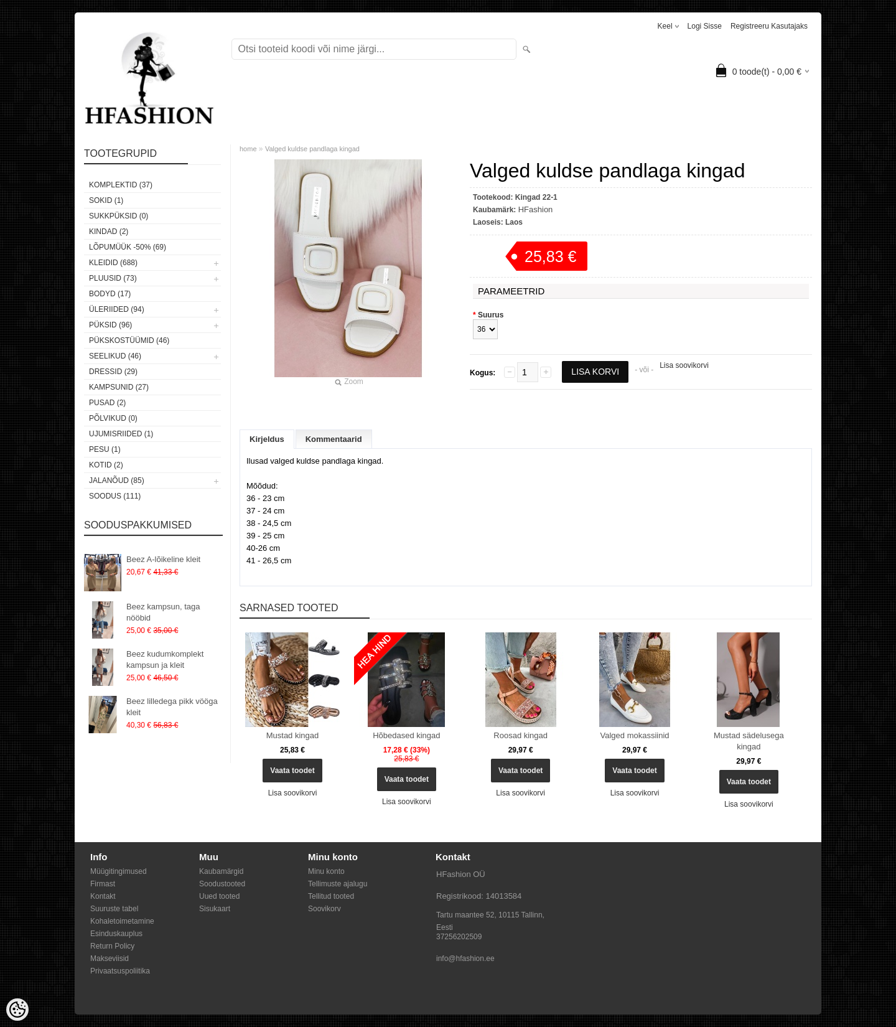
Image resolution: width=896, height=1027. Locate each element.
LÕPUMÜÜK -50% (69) (127, 247)
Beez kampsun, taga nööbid (163, 612)
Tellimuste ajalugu (337, 883)
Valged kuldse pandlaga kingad (312, 148)
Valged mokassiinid (635, 735)
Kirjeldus (267, 439)
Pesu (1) (105, 449)
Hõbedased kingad (406, 735)
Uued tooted (219, 896)
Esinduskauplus (116, 933)
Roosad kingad (520, 735)
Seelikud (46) (115, 356)
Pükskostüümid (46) (129, 340)
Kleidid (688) (113, 262)
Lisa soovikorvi (684, 365)
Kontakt (103, 896)
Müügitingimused (118, 871)
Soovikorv (324, 908)
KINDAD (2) (108, 231)
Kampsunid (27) (119, 387)
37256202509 (459, 936)
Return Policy (112, 946)
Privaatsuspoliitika (120, 971)
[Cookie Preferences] (17, 1009)
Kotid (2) (106, 465)
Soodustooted (222, 883)
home (248, 148)
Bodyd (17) (110, 293)
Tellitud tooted (331, 896)
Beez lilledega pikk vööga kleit (172, 706)
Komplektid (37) (120, 185)
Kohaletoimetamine (122, 921)
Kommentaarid (334, 439)
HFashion (535, 209)
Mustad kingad (292, 735)
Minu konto (326, 871)
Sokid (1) (106, 200)
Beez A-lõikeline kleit (163, 559)
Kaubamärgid (221, 871)
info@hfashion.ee (465, 958)
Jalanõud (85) (116, 480)
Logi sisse (705, 26)
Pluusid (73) (113, 278)
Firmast (102, 883)
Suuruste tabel (114, 908)
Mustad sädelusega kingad (749, 741)
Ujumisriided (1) (121, 433)
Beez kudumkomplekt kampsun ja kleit (164, 659)
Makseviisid (109, 958)
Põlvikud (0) (113, 418)
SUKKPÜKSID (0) (118, 216)
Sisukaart (214, 908)
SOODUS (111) (115, 496)
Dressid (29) (113, 371)
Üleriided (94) (116, 309)
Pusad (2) (107, 402)
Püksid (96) (110, 325)
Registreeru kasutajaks (769, 26)
